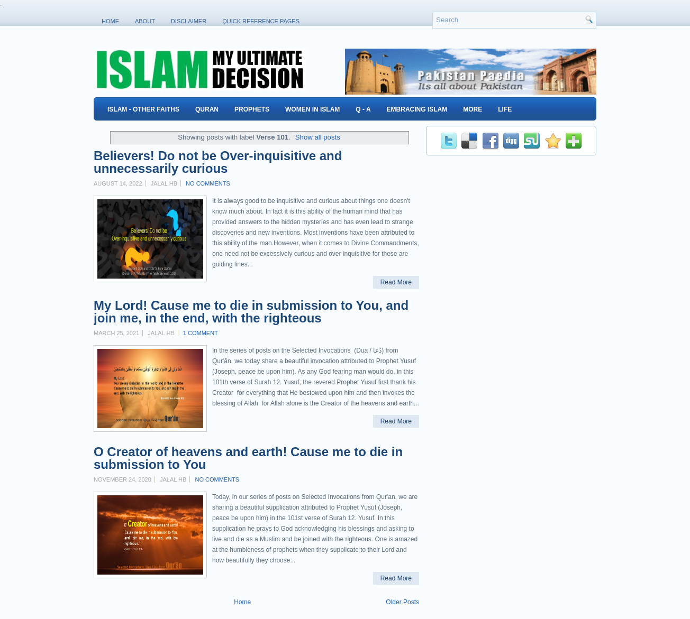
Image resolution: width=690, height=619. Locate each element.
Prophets (251, 109)
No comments (208, 183)
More (472, 109)
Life (505, 109)
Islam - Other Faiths (143, 109)
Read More (396, 282)
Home (110, 21)
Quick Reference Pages (260, 21)
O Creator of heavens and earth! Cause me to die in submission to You (248, 458)
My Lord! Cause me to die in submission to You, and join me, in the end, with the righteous (251, 312)
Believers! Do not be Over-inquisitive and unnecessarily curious (218, 162)
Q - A (363, 109)
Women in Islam (312, 109)
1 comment (200, 333)
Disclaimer (188, 21)
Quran (207, 109)
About (145, 21)
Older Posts (402, 602)
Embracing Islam (417, 109)
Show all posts (317, 137)
